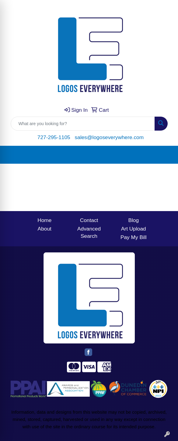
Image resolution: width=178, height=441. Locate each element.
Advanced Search (89, 232)
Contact (89, 220)
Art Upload (133, 229)
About (44, 229)
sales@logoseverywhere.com (109, 137)
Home (44, 220)
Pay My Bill (133, 237)
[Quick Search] (83, 124)
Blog (133, 220)
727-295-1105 (53, 137)
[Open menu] (166, 155)
